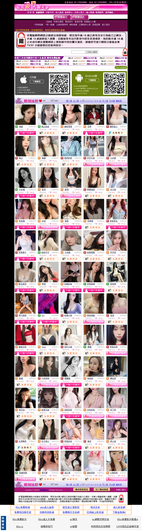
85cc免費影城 (23, 507)
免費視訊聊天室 (22, 512)
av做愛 (73, 526)
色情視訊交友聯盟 (100, 526)
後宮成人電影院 (71, 507)
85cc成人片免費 (46, 519)
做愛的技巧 (47, 526)
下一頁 (105, 101)
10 (100, 101)
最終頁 (119, 101)
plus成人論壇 (47, 507)
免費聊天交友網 (71, 512)
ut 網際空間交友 (100, 519)
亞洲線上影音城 (95, 512)
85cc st (19, 526)
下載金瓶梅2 (119, 512)
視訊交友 (95, 507)
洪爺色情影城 (47, 512)
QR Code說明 (121, 67)
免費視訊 (32, 127)
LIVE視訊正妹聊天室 (127, 526)
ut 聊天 (73, 519)
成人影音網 (119, 507)
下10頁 (112, 101)
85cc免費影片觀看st (127, 519)
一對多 (33, 473)
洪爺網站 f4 (44, 490)
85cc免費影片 (20, 519)
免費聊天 (123, 127)
